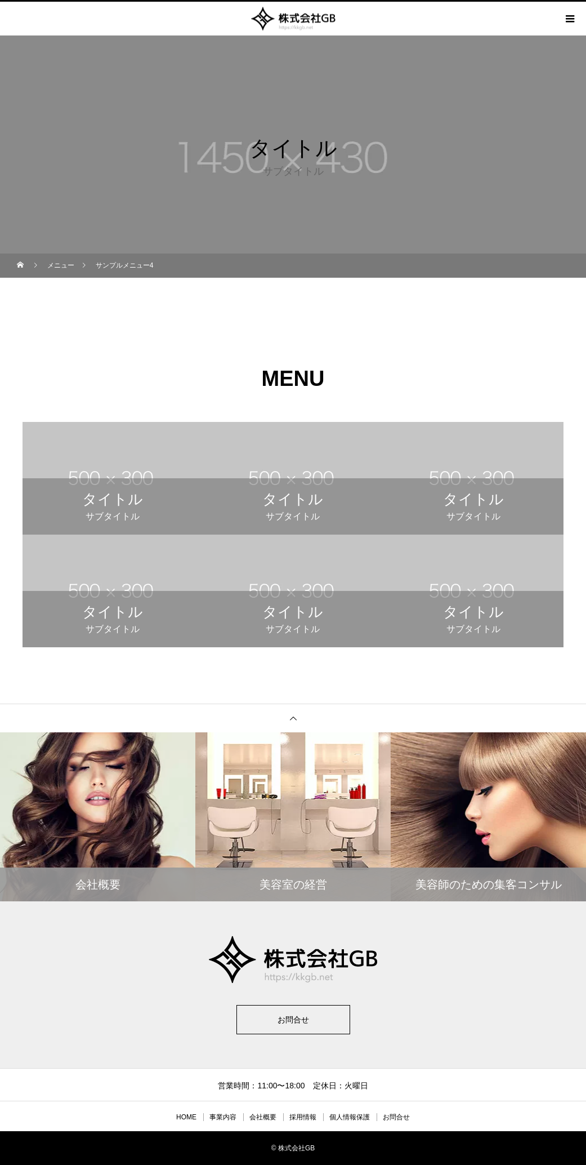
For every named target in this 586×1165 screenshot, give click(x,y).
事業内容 (222, 1117)
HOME (186, 1117)
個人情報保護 (349, 1117)
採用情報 (302, 1117)
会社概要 (262, 1117)
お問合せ (293, 1019)
